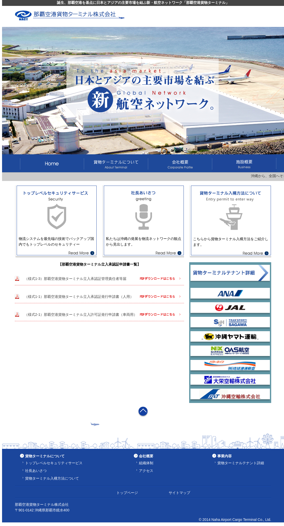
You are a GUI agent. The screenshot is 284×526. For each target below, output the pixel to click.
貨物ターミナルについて (45, 456)
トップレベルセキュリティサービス (54, 463)
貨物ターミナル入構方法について (52, 478)
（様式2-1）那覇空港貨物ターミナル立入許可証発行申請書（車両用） (80, 314)
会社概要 (146, 456)
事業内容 (224, 456)
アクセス (146, 471)
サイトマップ (179, 493)
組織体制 (146, 463)
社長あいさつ (36, 471)
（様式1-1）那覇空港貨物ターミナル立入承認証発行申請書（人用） (79, 297)
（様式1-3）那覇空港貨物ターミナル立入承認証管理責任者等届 (75, 279)
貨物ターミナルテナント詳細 (240, 463)
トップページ (127, 493)
